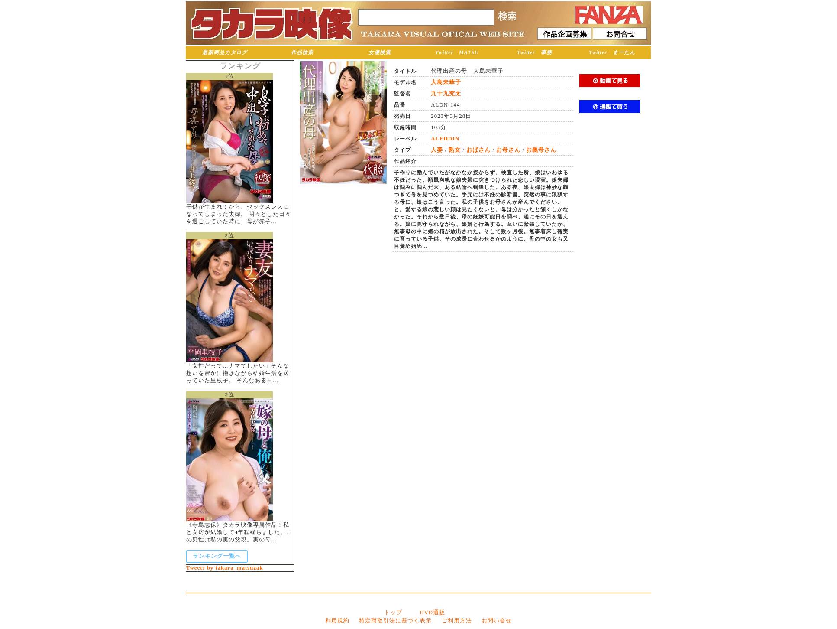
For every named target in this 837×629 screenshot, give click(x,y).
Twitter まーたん (612, 52)
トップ (393, 612)
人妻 (437, 150)
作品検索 (302, 52)
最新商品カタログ (224, 52)
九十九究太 (446, 94)
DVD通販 (432, 612)
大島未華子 (446, 82)
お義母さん (541, 150)
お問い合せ (497, 621)
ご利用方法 (457, 621)
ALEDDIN (445, 139)
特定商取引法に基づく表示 (395, 621)
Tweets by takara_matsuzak (224, 568)
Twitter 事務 (534, 52)
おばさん (478, 150)
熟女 (455, 150)
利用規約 (337, 621)
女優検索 (379, 52)
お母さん (508, 150)
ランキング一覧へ (217, 556)
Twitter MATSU (457, 52)
